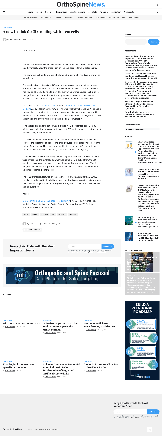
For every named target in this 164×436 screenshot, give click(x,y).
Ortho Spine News (13, 429)
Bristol (34, 214)
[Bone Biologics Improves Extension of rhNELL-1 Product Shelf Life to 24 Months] (129, 236)
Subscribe (107, 246)
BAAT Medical (134, 17)
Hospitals (131, 275)
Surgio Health (101, 17)
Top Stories (8, 27)
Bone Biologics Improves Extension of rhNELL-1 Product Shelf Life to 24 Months (139, 114)
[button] (158, 5)
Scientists (61, 214)
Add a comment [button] (33, 230)
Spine (130, 254)
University (72, 214)
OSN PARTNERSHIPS (30, 17)
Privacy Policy (88, 252)
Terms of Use (101, 252)
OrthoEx (58, 17)
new (53, 214)
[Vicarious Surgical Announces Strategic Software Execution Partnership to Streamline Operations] (129, 220)
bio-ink (26, 214)
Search (128, 35)
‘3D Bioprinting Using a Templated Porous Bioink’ (46, 201)
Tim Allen (132, 269)
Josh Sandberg (134, 292)
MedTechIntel (46, 17)
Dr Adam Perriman (47, 105)
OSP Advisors (69, 17)
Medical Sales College (117, 17)
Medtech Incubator (85, 17)
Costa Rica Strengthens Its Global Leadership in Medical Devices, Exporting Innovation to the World (141, 75)
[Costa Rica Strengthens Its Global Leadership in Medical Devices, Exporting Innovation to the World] (129, 172)
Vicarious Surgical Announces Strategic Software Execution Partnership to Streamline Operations (139, 105)
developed (44, 214)
